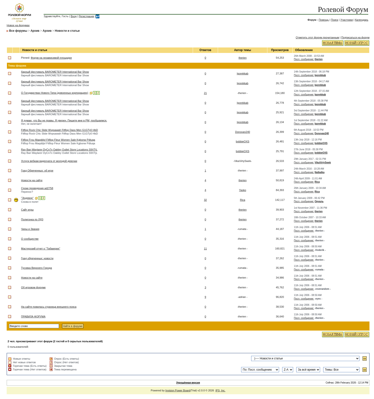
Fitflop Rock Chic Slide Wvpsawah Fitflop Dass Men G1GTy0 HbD (59, 130)
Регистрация (86, 16)
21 (205, 93)
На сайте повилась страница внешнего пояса (48, 306)
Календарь (361, 19)
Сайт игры (27, 209)
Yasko (242, 190)
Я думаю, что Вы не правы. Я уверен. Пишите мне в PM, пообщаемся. (64, 120)
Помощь (324, 19)
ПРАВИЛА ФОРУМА (33, 316)
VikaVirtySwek (323, 162)
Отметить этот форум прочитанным (317, 37)
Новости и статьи (67, 30)
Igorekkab (242, 73)
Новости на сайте (31, 180)
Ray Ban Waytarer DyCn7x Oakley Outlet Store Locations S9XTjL (59, 149)
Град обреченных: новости (37, 258)
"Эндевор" (27, 198)
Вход (74, 16)
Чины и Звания (30, 229)
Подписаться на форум (355, 37)
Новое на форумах (18, 25)
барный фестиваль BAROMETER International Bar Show (55, 71)
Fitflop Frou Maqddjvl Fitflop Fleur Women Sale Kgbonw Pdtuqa (58, 139)
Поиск (334, 19)
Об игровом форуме (33, 287)
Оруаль (319, 201)
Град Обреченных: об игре (37, 170)
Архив (35, 30)
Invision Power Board (177, 390)
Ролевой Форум (343, 9)
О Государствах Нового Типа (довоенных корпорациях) (54, 92)
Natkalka (319, 172)
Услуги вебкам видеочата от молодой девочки (49, 161)
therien (243, 57)
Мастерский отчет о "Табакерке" (40, 248)
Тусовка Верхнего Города (36, 267)
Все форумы (18, 30)
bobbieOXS (242, 141)
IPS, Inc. (220, 390)
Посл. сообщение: (304, 59)
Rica (317, 182)
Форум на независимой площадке (51, 57)
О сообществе (29, 238)
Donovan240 (242, 131)
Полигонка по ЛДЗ (32, 219)
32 (205, 199)
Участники (346, 19)
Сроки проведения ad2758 (37, 188)
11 (205, 248)
